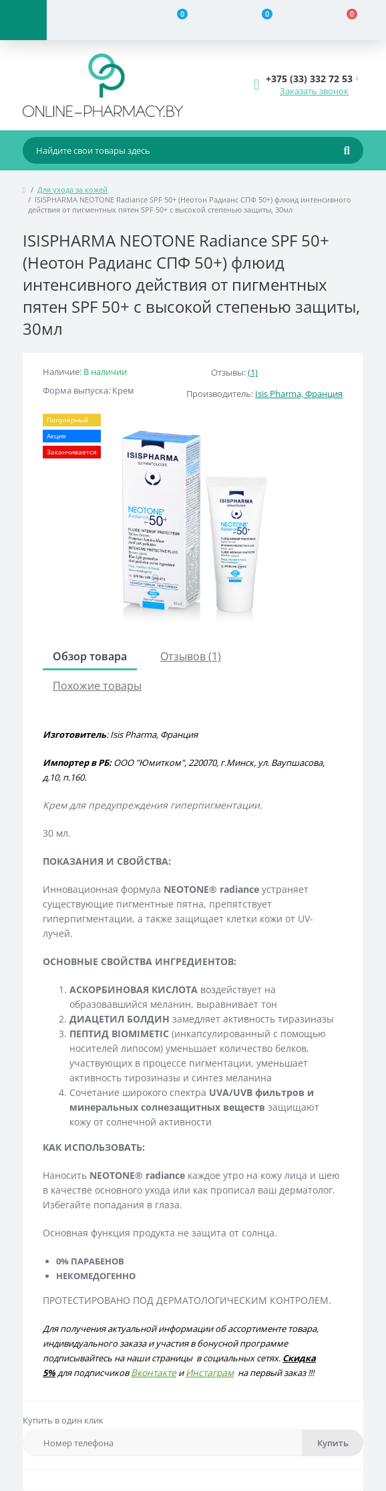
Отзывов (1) (190, 656)
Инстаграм (210, 1372)
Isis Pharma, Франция (299, 394)
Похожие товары (97, 685)
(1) (253, 372)
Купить (333, 1443)
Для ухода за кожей (72, 189)
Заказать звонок (314, 91)
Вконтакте (153, 1372)
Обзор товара (90, 656)
